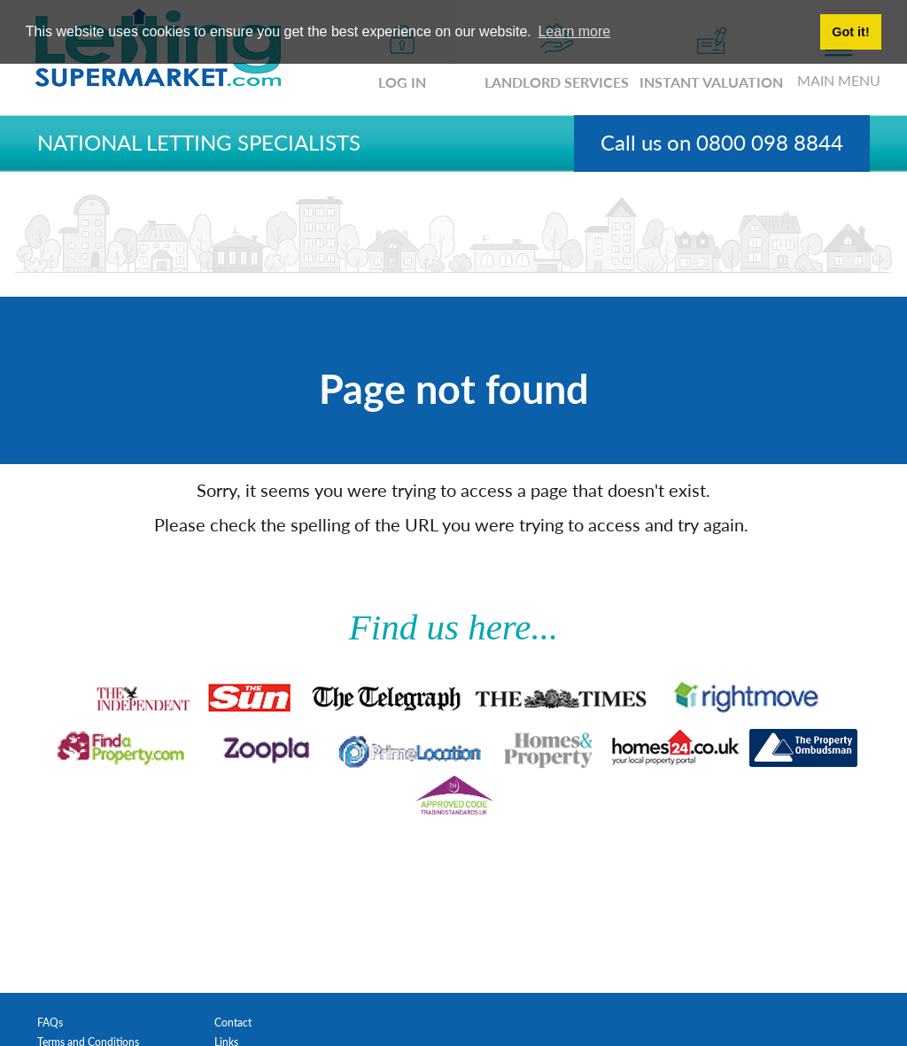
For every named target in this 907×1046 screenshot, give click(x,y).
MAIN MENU (839, 66)
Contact (233, 1022)
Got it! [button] (850, 32)
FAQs (50, 1022)
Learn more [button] (574, 31)
